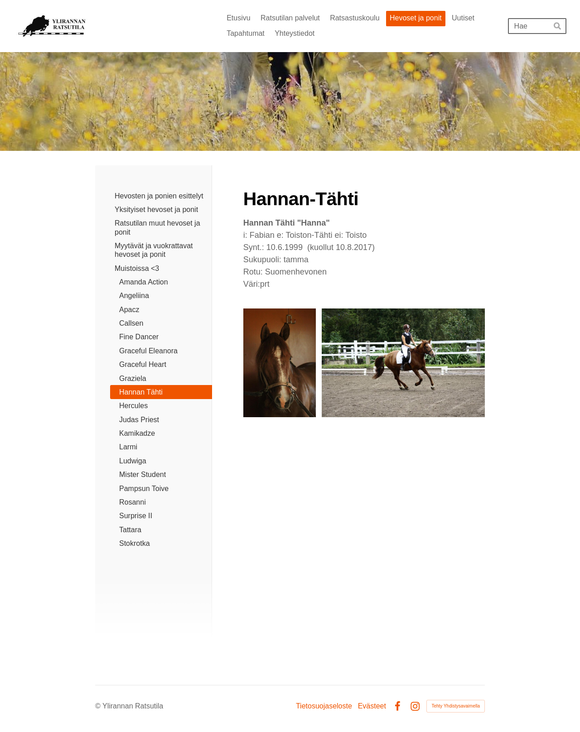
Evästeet (372, 706)
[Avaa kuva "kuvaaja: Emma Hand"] (403, 362)
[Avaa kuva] (279, 362)
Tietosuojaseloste (324, 706)
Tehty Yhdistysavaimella (455, 705)
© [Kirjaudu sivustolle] (98, 706)
